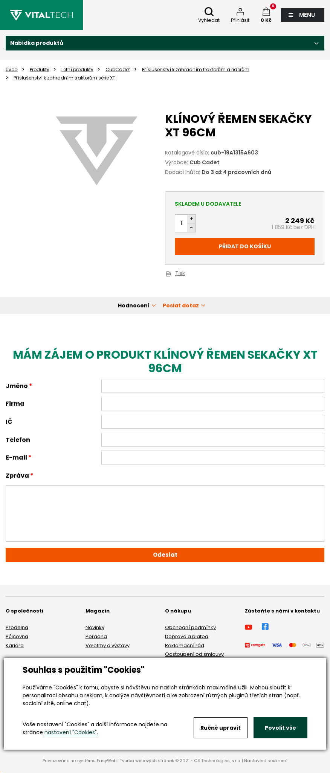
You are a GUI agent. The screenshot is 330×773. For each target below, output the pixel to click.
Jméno (17, 386)
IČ (9, 421)
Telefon (18, 439)
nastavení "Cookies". (71, 732)
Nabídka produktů (36, 43)
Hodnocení (134, 305)
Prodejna (17, 627)
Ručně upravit (220, 728)
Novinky (95, 627)
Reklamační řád (184, 645)
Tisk (180, 273)
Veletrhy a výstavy (108, 645)
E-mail (16, 457)
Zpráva (17, 475)
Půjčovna (17, 636)
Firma (15, 403)
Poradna (96, 636)
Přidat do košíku (245, 246)
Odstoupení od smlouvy (194, 654)
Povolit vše (280, 728)
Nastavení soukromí (265, 761)
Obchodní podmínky (190, 627)
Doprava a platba (186, 636)
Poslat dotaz (181, 305)
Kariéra (15, 645)
